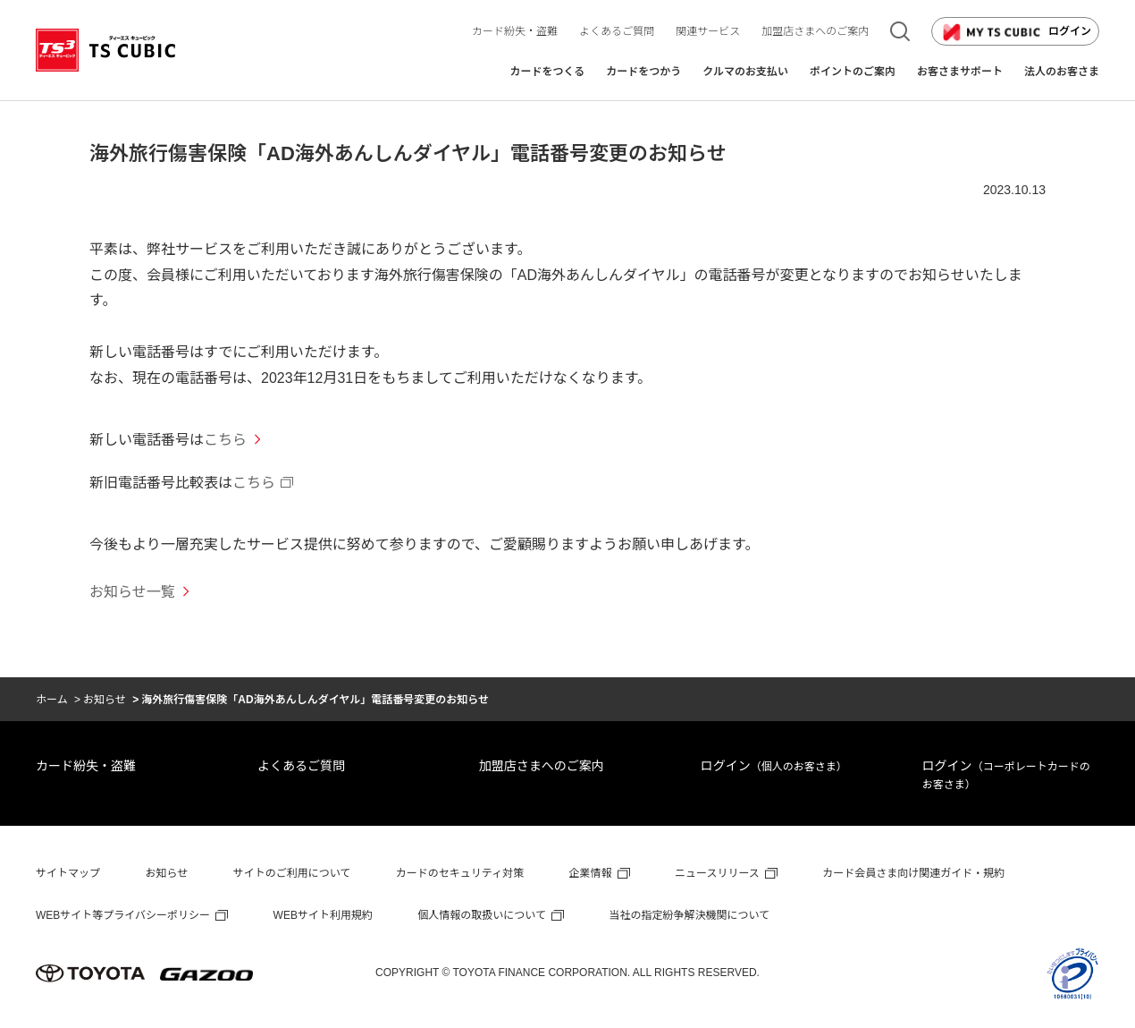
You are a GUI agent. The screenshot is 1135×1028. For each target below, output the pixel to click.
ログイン (1015, 32)
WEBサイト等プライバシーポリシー (123, 915)
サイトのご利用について (292, 873)
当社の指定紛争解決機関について (689, 915)
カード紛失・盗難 (86, 766)
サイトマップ (68, 873)
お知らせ (104, 699)
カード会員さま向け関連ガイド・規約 (913, 873)
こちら (225, 439)
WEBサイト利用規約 (323, 915)
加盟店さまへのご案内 (541, 766)
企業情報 (590, 873)
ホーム (52, 699)
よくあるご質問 (301, 766)
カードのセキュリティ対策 (460, 873)
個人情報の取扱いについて (481, 915)
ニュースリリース (717, 873)
